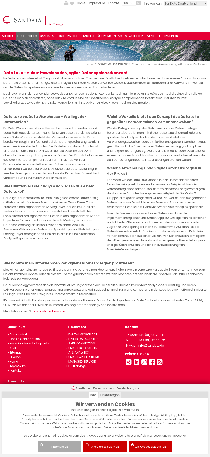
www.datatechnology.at (48, 311)
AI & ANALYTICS (121, 64)
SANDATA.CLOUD (52, 36)
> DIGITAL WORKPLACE (81, 334)
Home (81, 3)
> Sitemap (15, 352)
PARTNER (73, 36)
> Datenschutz (18, 334)
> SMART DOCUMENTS (81, 348)
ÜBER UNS (104, 36)
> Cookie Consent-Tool (24, 339)
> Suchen (14, 357)
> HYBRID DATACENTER (82, 339)
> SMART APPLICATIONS (82, 357)
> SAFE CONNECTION (80, 343)
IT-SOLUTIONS (27, 36)
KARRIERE (89, 36)
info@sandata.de (151, 345)
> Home (13, 361)
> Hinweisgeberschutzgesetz (28, 343)
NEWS (118, 36)
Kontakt (113, 3)
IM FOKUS (8, 36)
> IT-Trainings (76, 366)
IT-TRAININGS (168, 36)
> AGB (12, 348)
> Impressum (17, 366)
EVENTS (151, 36)
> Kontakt (14, 370)
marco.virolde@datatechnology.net (77, 305)
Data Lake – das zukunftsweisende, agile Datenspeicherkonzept (169, 64)
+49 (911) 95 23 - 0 (151, 335)
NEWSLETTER (134, 36)
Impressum (97, 3)
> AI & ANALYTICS (78, 352)
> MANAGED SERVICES (81, 361)
